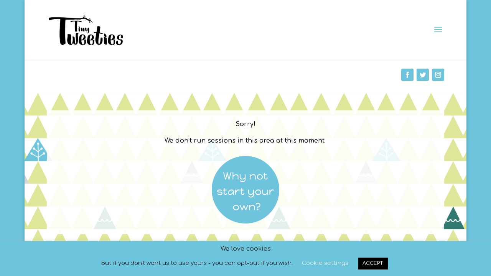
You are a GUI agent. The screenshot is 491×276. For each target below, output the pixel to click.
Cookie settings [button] (325, 263)
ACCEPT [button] (372, 263)
